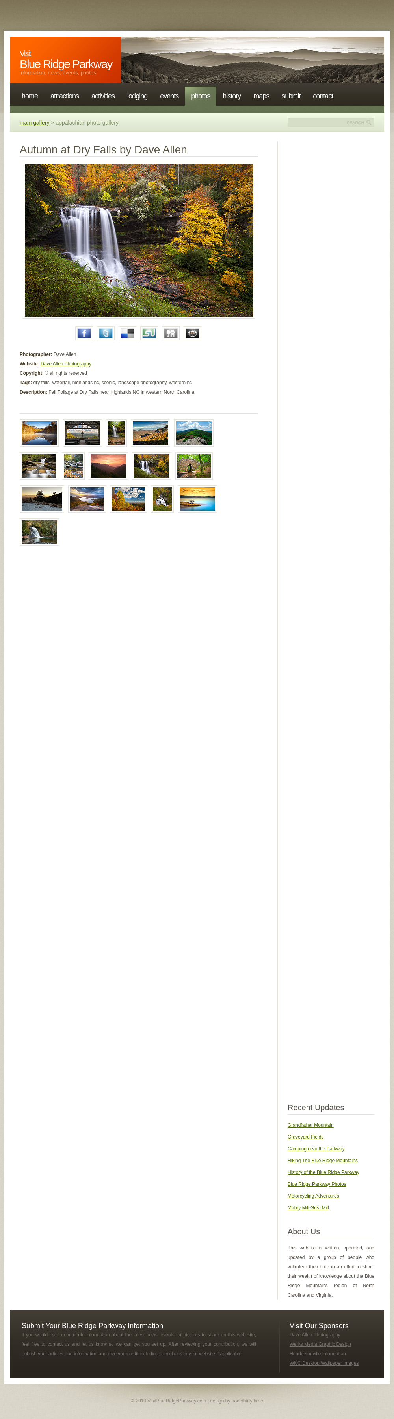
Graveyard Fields (305, 1137)
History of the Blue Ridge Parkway (323, 1172)
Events (169, 96)
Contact (323, 96)
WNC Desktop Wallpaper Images (324, 1363)
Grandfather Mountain (311, 1125)
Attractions (64, 96)
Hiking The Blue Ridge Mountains (323, 1160)
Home (30, 96)
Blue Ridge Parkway (66, 59)
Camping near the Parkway (316, 1149)
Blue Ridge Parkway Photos (317, 1184)
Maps (261, 96)
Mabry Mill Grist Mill (308, 1208)
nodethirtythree (247, 1401)
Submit (291, 96)
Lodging (137, 96)
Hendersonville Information (318, 1353)
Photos (200, 96)
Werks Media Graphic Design (320, 1344)
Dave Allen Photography (66, 364)
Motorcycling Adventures (313, 1196)
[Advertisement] (331, 259)
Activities (103, 96)
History (232, 96)
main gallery (34, 123)
